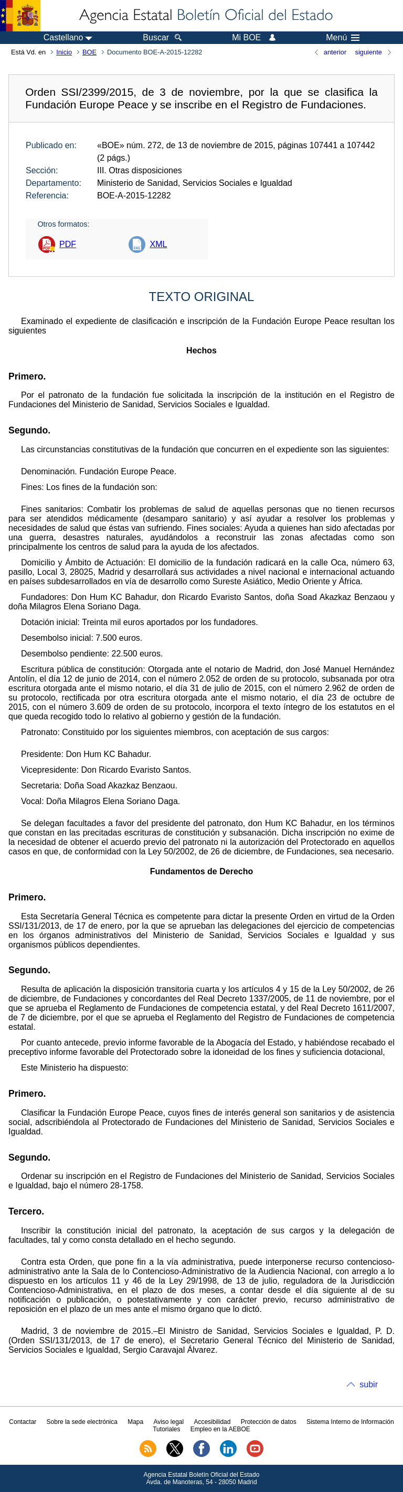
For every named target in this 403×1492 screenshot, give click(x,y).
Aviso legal (168, 1422)
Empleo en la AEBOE (220, 1429)
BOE (89, 52)
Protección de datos (268, 1422)
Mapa (135, 1422)
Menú (342, 38)
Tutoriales (166, 1429)
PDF (67, 244)
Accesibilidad (212, 1422)
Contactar (22, 1422)
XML (158, 244)
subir (368, 1384)
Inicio (64, 52)
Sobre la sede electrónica (82, 1422)
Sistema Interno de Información (350, 1422)
